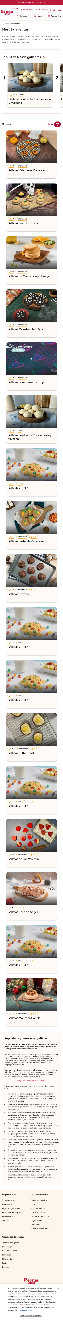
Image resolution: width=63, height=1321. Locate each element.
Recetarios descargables (12, 1213)
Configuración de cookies (31, 1316)
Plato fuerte (7, 1259)
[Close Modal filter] (57, 124)
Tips (33, 1204)
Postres (5, 1263)
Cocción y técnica (39, 1209)
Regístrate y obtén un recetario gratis (31, 2)
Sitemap (5, 1221)
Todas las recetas (13, 24)
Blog (38, 16)
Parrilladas (6, 1255)
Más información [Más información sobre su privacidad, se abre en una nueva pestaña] (26, 1310)
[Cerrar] (58, 1289)
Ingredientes (37, 1221)
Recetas (21, 16)
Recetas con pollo (9, 1251)
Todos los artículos (39, 1200)
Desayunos (7, 1247)
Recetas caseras (38, 1213)
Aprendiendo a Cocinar (41, 1217)
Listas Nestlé (7, 1204)
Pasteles (5, 1267)
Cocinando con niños (40, 1229)
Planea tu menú (8, 1217)
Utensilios (36, 1225)
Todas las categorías (10, 1243)
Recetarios (54, 16)
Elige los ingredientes (11, 1209)
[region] (31, 1302)
